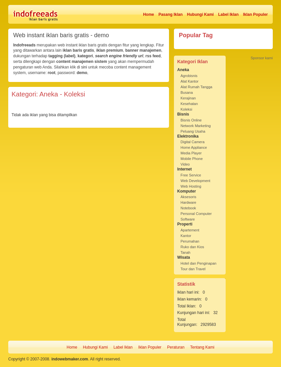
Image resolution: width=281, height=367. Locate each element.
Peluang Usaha (193, 131)
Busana (187, 92)
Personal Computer (196, 214)
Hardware (188, 202)
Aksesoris (188, 197)
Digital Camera (193, 142)
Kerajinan (188, 98)
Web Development (195, 181)
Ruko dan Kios (192, 247)
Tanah (185, 252)
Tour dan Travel (193, 269)
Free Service (191, 175)
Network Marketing (196, 126)
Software (188, 219)
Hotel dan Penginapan (198, 263)
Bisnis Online (191, 120)
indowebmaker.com (69, 359)
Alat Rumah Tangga (196, 87)
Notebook (188, 208)
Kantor (186, 236)
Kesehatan (189, 104)
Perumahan (190, 241)
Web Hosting (191, 186)
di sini (82, 67)
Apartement (190, 230)
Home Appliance (194, 147)
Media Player (191, 153)
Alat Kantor (189, 81)
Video (185, 164)
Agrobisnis (189, 76)
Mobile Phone (192, 159)
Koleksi (186, 109)
